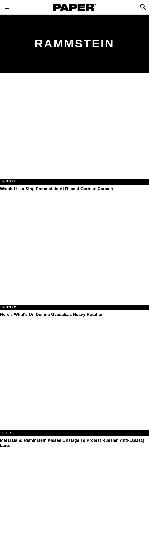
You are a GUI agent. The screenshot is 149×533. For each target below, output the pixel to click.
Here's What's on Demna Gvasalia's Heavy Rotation (52, 314)
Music (9, 181)
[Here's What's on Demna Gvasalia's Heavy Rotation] (74, 255)
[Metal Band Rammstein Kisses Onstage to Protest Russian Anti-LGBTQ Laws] (74, 380)
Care (8, 433)
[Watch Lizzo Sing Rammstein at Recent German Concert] (74, 129)
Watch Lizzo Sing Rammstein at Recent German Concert (57, 188)
